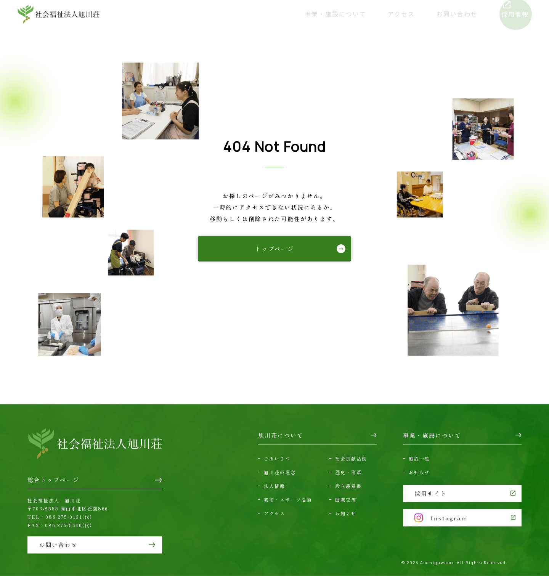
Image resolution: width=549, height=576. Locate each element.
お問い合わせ (436, 14)
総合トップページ (53, 480)
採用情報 (502, 14)
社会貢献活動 (351, 458)
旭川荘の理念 (280, 472)
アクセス (382, 14)
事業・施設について (319, 14)
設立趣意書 (348, 486)
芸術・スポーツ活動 (288, 499)
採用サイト (430, 493)
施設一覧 (419, 458)
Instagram (441, 517)
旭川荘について (245, 14)
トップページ (274, 249)
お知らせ (345, 513)
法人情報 (274, 486)
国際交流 (345, 499)
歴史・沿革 (348, 472)
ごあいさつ (277, 458)
